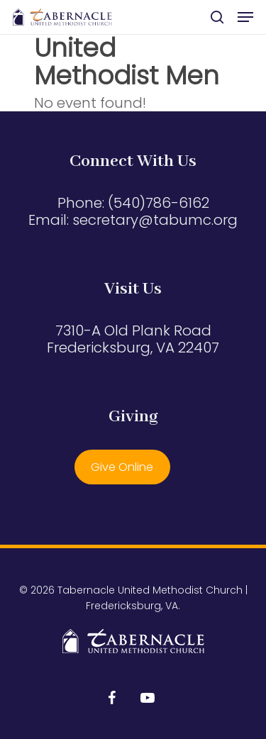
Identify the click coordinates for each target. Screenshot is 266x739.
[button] (245, 17)
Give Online (122, 467)
